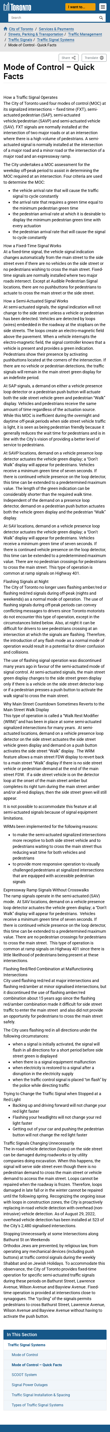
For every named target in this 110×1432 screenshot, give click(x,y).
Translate (91, 58)
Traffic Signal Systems (26, 1344)
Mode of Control (25, 1355)
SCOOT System (24, 1375)
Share (70, 57)
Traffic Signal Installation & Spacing (41, 1395)
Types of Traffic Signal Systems (37, 1405)
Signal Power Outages (30, 1385)
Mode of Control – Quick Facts (37, 1364)
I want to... (76, 6)
